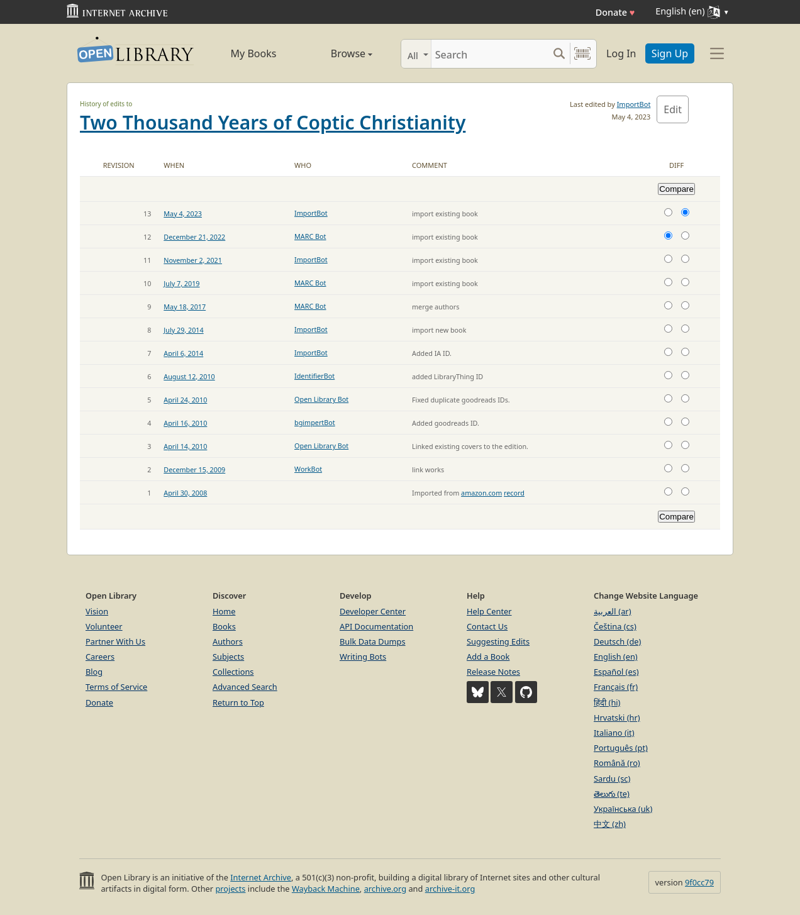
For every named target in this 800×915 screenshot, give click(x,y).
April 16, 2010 (185, 423)
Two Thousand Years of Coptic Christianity (272, 122)
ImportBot (634, 104)
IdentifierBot (314, 375)
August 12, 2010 (189, 376)
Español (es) (616, 671)
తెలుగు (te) (612, 793)
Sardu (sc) (612, 778)
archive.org (385, 888)
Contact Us (487, 626)
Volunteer (104, 626)
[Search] (489, 54)
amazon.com (481, 492)
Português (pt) (621, 747)
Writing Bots (363, 656)
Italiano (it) (614, 732)
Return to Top (238, 702)
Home (224, 611)
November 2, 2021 (193, 260)
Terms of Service (116, 686)
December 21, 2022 (194, 236)
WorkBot (308, 469)
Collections (233, 671)
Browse (337, 53)
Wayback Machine (326, 888)
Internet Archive (260, 877)
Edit (673, 109)
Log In (621, 53)
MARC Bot (310, 236)
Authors (228, 641)
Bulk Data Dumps (373, 641)
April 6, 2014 (183, 353)
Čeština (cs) (615, 626)
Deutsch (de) (617, 641)
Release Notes (493, 671)
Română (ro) (617, 762)
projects (230, 888)
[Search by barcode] (582, 54)
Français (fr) (616, 686)
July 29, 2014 (183, 330)
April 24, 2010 (185, 399)
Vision (97, 611)
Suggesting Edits (498, 641)
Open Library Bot (321, 399)
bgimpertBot (314, 422)
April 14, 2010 (185, 446)
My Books (254, 53)
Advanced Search (245, 686)
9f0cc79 (699, 882)
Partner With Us (115, 641)
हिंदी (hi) (607, 702)
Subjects (228, 656)
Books (224, 626)
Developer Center (373, 611)
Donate (615, 12)
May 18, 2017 (185, 306)
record (514, 492)
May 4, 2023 (183, 213)
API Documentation (376, 626)
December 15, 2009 (194, 469)
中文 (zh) (610, 823)
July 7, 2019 (181, 283)
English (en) (616, 656)
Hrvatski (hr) (617, 717)
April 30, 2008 (185, 492)
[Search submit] (559, 54)
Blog (94, 671)
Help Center (489, 611)
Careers (100, 656)
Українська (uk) (623, 808)
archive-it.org (450, 888)
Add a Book (488, 656)
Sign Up (670, 53)
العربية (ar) (612, 611)
